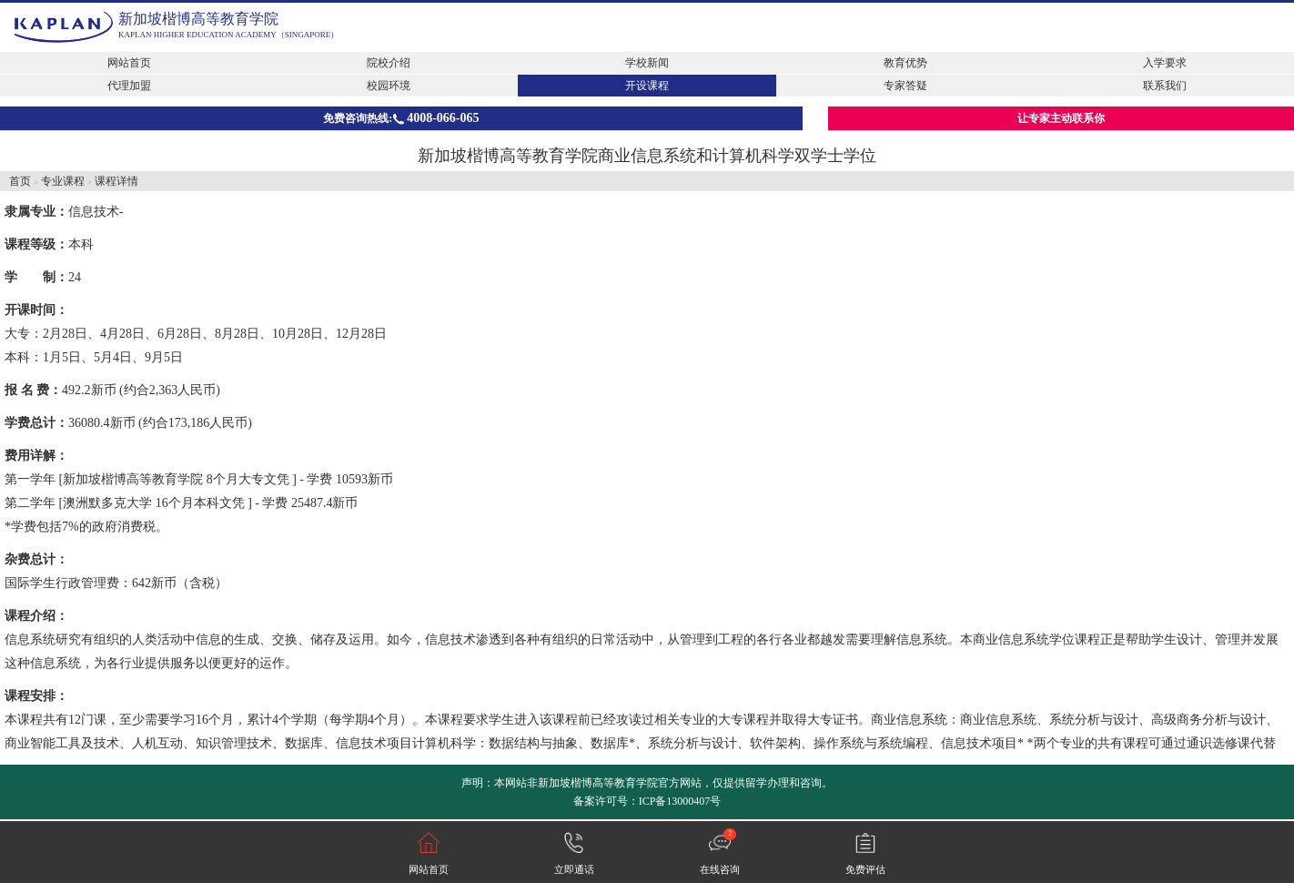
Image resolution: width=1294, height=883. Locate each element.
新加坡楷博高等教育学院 (198, 18)
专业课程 (63, 181)
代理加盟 (129, 85)
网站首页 (129, 62)
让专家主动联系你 (1061, 118)
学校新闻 (647, 62)
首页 (20, 181)
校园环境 (388, 85)
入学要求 (1165, 62)
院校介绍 (388, 62)
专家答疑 (905, 85)
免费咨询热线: (401, 118)
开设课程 (647, 85)
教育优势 (905, 62)
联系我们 (1165, 85)
